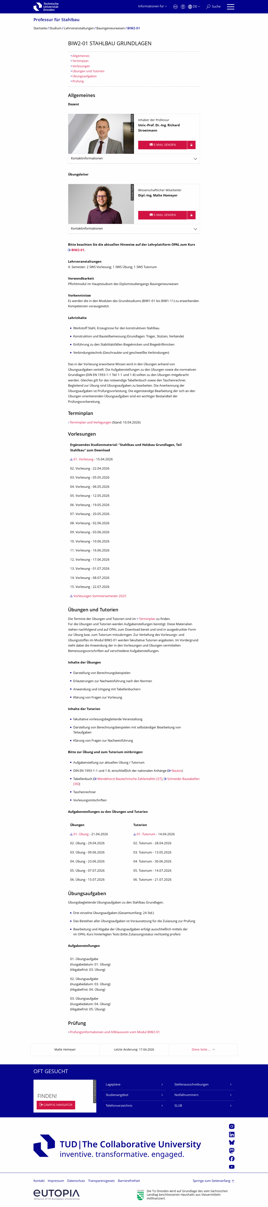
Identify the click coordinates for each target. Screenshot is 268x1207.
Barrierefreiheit (129, 1181)
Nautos (176, 771)
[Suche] (213, 6)
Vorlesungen (81, 66)
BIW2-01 (77, 250)
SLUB (178, 1106)
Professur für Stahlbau (57, 20)
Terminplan (80, 61)
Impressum (56, 1181)
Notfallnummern (186, 1095)
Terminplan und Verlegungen (90, 422)
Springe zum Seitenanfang (211, 1181)
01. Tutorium (146, 834)
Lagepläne (113, 1084)
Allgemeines (81, 56)
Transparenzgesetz (101, 1181)
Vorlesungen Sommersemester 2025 (99, 596)
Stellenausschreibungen (191, 1084)
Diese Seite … (201, 1049)
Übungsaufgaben (84, 76)
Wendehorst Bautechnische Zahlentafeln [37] (129, 779)
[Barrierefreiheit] (183, 7)
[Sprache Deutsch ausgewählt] (194, 6)
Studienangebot (117, 1095)
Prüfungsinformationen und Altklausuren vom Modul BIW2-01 (115, 1032)
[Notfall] (175, 7)
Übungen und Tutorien (88, 71)
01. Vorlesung (83, 459)
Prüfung (78, 81)
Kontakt (39, 1181)
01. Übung (81, 834)
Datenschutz (76, 1181)
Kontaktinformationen (87, 158)
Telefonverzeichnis (119, 1106)
